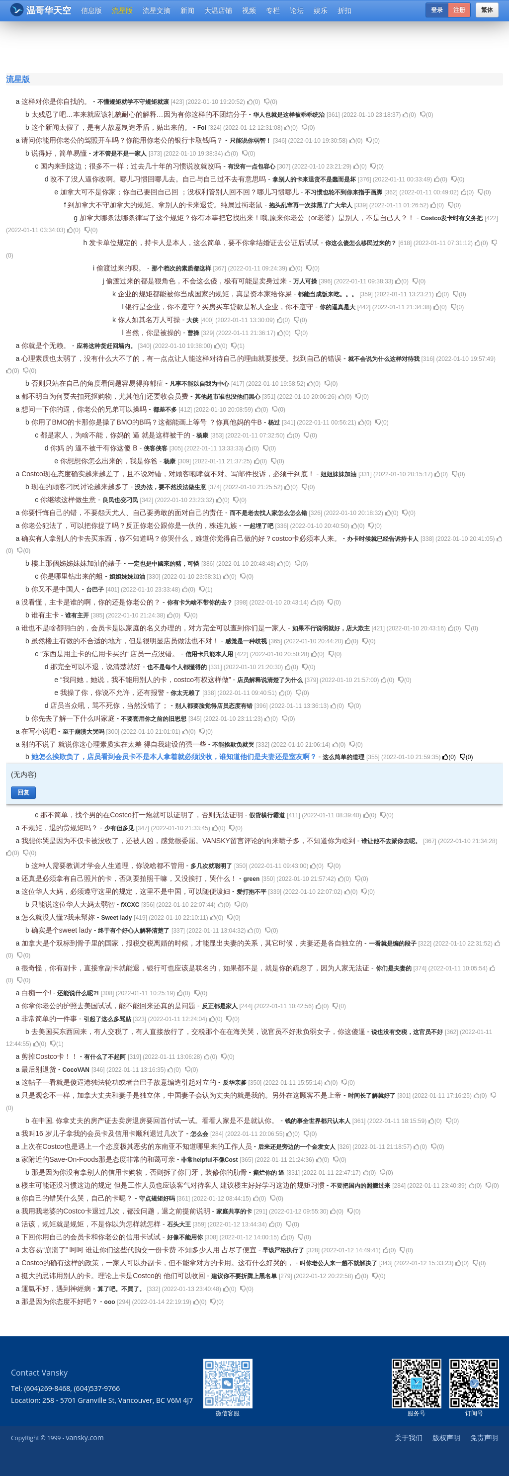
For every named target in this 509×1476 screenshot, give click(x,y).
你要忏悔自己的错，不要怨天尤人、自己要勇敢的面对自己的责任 (123, 513)
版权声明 (446, 1437)
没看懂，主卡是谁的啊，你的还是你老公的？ (92, 602)
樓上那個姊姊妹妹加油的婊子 (77, 563)
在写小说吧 (39, 731)
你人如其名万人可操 (150, 320)
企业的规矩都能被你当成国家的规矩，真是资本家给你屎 (206, 294)
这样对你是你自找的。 (57, 101)
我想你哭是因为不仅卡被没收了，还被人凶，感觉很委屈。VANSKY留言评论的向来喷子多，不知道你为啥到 (189, 841)
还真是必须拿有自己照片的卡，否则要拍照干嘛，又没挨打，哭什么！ (130, 878)
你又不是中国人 (56, 589)
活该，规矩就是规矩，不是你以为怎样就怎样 (92, 1224)
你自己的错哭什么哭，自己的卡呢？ (78, 1198)
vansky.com (84, 1437)
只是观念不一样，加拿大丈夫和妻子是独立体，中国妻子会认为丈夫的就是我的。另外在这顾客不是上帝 (182, 1095)
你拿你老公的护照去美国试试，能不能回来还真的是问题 (109, 1006)
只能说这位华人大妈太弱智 (74, 904)
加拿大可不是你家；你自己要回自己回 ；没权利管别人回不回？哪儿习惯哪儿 (180, 192)
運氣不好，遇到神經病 (57, 1289)
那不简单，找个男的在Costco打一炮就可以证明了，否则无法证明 (142, 815)
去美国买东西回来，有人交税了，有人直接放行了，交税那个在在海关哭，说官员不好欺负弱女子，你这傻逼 (199, 1032)
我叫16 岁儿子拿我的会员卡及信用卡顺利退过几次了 (103, 1133)
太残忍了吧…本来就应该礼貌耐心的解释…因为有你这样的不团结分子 (140, 114)
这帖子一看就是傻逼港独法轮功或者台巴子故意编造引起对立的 (119, 1082)
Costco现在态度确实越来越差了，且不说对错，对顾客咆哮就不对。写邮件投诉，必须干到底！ (168, 474)
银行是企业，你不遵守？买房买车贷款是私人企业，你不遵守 (220, 307)
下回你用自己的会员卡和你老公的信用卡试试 (92, 1237)
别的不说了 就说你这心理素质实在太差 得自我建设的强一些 (114, 744)
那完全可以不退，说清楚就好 (96, 667)
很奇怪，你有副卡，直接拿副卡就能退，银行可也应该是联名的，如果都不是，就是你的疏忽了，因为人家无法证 (196, 968)
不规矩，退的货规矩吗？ (60, 828)
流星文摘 (156, 10)
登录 (437, 9)
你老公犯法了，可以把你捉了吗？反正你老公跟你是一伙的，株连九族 (130, 525)
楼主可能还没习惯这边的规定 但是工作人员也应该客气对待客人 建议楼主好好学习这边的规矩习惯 (174, 1185)
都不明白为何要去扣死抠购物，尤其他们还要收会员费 (105, 396)
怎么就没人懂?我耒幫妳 (59, 917)
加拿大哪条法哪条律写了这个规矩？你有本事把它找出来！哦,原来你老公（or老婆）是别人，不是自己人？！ (248, 218)
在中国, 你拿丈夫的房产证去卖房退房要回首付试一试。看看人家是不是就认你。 (156, 1121)
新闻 (187, 10)
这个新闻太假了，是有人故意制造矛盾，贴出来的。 (112, 127)
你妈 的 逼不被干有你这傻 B (94, 448)
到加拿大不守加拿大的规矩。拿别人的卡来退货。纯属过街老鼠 (166, 205)
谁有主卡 (46, 615)
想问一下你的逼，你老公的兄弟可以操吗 (85, 409)
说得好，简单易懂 (60, 153)
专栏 (273, 10)
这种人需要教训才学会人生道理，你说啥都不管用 (108, 865)
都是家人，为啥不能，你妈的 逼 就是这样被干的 (116, 435)
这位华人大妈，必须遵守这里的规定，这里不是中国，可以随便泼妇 (126, 891)
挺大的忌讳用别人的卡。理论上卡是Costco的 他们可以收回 (114, 1276)
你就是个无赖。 (46, 345)
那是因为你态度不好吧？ (60, 1301)
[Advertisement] (256, 45)
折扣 (344, 10)
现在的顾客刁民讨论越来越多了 (81, 487)
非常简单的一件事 (50, 1019)
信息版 (91, 10)
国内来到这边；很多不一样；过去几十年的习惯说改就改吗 (131, 166)
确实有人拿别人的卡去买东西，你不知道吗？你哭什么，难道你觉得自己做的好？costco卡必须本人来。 (181, 538)
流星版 (122, 10)
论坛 (297, 10)
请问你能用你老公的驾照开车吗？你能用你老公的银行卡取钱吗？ (123, 140)
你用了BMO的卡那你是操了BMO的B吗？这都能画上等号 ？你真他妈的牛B (147, 422)
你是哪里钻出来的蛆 (72, 576)
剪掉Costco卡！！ (50, 1056)
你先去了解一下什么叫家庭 (74, 718)
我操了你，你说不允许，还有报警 (113, 692)
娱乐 (321, 10)
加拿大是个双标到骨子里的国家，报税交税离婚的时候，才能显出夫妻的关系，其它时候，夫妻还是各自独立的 (192, 943)
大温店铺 (218, 10)
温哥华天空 (40, 9)
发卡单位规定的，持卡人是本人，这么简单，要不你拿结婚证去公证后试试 (205, 243)
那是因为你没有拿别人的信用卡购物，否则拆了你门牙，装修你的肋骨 (140, 1172)
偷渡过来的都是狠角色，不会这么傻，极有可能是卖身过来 (197, 281)
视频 (249, 10)
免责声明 (484, 1437)
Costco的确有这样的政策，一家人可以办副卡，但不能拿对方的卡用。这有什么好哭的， (158, 1263)
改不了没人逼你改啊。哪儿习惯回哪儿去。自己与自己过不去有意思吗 (159, 179)
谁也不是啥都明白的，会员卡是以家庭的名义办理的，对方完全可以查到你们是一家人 (154, 628)
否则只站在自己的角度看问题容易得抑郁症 (98, 383)
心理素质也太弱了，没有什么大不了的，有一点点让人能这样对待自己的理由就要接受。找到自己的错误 (182, 358)
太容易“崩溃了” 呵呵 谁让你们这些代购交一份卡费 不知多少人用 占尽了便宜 (139, 1250)
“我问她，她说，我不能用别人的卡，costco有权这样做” (146, 680)
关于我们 (409, 1437)
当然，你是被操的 (154, 333)
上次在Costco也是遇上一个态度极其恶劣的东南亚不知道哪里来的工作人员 (137, 1146)
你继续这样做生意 (69, 500)
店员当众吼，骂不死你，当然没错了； (110, 705)
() (253, 101)
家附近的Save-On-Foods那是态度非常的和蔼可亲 (99, 1159)
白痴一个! (37, 993)
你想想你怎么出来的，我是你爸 (110, 461)
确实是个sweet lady (62, 930)
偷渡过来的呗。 (121, 268)
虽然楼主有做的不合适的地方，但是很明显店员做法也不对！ (126, 641)
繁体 (487, 9)
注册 (459, 9)
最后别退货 (39, 1069)
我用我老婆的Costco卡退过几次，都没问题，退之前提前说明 (116, 1211)
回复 (23, 792)
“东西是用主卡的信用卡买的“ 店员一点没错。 (110, 654)
